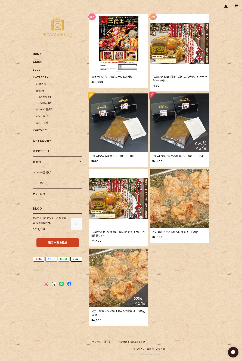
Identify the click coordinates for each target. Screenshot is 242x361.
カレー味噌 (42, 122)
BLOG (37, 69)
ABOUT (38, 61)
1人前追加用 (46, 102)
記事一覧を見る (57, 242)
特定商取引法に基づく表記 (132, 342)
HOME (37, 54)
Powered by (149, 354)
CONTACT (40, 130)
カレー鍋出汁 (43, 116)
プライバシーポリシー (102, 342)
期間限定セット (44, 84)
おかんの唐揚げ (45, 109)
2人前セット (45, 96)
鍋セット (40, 90)
